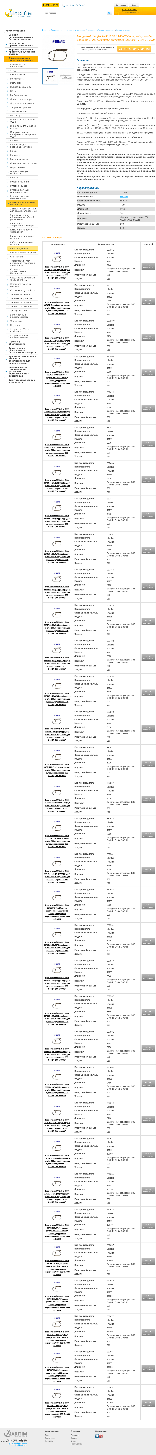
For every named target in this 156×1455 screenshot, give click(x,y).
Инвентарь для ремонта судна (23, 120)
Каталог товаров (15, 30)
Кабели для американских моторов (22, 224)
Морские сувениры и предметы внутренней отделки (22, 51)
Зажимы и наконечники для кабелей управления (23, 209)
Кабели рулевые (19, 248)
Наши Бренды (76, 1444)
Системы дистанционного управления (19, 271)
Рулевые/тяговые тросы (23, 252)
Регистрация (121, 5)
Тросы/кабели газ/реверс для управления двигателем (22, 262)
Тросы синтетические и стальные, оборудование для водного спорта (22, 359)
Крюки (13, 150)
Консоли (14, 140)
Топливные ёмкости (21, 306)
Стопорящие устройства (23, 290)
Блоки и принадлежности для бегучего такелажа (21, 37)
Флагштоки (16, 320)
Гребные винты (18, 94)
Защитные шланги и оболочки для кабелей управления (22, 217)
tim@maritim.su (21, 1445)
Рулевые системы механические (19, 197)
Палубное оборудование (17, 342)
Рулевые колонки (19, 181)
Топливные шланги (20, 302)
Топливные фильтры (21, 298)
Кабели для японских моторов (21, 243)
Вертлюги (15, 82)
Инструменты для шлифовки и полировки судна (23, 134)
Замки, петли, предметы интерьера (21, 44)
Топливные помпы (20, 294)
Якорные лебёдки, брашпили (20, 330)
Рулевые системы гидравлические (19, 190)
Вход (134, 5)
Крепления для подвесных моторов (21, 145)
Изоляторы (16, 115)
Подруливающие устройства (19, 172)
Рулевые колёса (18, 185)
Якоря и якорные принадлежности (19, 336)
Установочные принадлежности (19, 315)
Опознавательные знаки (23, 163)
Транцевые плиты (20, 310)
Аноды (13, 70)
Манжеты (15, 154)
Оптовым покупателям (97, 17)
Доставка (58, 17)
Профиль (49, 1441)
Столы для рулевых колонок (20, 284)
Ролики (14, 177)
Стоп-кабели (17, 256)
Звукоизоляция (18, 111)
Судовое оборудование (17, 1443)
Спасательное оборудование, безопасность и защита (22, 350)
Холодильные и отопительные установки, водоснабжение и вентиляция (19, 371)
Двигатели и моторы (21, 99)
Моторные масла (19, 159)
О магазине (79, 17)
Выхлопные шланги (20, 86)
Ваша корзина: (129, 9)
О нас (73, 1441)
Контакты (47, 17)
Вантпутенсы (17, 78)
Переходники (17, 167)
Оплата (68, 17)
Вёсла (13, 90)
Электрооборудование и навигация (22, 380)
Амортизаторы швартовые (18, 65)
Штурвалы (15, 325)
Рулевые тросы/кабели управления (22, 203)
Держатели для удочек (22, 103)
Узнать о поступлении (134, 48)
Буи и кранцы (17, 74)
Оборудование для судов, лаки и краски (21, 59)
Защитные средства (20, 107)
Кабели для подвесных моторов (22, 237)
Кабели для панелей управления (21, 230)
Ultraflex (124, 196)
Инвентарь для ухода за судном (23, 126)
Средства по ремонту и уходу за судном (22, 278)
